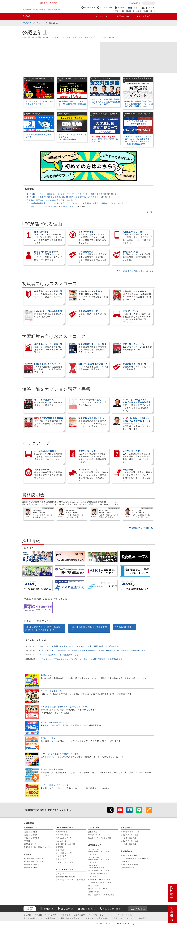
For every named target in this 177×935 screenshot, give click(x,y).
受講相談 (171, 913)
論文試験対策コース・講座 (98, 870)
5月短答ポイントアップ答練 (99, 879)
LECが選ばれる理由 (64, 827)
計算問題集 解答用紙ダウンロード (69, 877)
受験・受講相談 (54, 10)
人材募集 (38, 915)
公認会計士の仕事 (31, 832)
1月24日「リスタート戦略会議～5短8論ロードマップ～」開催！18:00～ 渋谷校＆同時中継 (67, 194)
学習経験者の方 (94, 845)
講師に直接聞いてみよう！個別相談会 (71, 880)
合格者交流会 (61, 856)
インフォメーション (64, 869)
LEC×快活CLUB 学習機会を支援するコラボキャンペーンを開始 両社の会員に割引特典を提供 (79, 646)
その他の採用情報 (123, 627)
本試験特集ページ (128, 851)
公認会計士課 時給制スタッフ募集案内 (88, 627)
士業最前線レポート (31, 844)
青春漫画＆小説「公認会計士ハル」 (38, 847)
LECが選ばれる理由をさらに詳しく (136, 270)
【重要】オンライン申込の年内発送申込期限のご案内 (51, 206)
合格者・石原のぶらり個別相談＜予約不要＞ (47, 200)
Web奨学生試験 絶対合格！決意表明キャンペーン (65, 706)
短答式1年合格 (62, 832)
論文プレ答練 (93, 886)
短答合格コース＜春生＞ (130, 835)
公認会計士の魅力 (31, 835)
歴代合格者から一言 (64, 853)
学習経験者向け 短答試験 (33, 858)
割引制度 (93, 854)
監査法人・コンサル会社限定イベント (103, 838)
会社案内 (27, 915)
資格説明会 (92, 832)
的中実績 (59, 847)
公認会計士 (28, 16)
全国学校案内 (90, 7)
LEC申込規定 (88, 918)
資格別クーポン (48, 738)
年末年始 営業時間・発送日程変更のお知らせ (59, 655)
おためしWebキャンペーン (54, 722)
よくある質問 (61, 874)
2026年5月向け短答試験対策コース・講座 (98, 858)
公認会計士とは (103, 16)
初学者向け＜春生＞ (31, 864)
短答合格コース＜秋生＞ (130, 841)
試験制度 (27, 841)
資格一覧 (28, 10)
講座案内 (125, 861)
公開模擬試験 (93, 892)
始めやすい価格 (62, 835)
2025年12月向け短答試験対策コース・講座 (98, 850)
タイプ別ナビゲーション (130, 832)
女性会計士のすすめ (31, 838)
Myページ (149, 3)
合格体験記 (60, 850)
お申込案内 (50, 918)
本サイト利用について (33, 918)
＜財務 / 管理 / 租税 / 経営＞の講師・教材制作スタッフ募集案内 (43, 628)
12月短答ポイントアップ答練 (99, 883)
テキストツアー (62, 859)
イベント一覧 (94, 827)
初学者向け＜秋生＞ (31, 868)
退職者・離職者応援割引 (52, 769)
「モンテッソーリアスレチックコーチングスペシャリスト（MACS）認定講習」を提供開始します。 (82, 659)
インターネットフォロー (65, 862)
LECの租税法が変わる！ (99, 873)
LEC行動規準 (65, 915)
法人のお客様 (134, 3)
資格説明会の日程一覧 (142, 527)
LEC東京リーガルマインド (33, 23)
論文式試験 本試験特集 (130, 864)
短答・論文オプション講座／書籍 (101, 895)
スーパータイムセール (51, 691)
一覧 (150, 212)
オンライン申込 (106, 7)
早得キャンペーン (49, 675)
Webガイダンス (94, 835)
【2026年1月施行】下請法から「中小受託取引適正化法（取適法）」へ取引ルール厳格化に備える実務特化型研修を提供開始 (93, 650)
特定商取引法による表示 (107, 918)
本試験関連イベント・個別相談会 (135, 858)
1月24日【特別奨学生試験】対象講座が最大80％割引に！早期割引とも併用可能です (64, 197)
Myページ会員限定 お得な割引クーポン (60, 753)
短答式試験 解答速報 (129, 855)
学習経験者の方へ (145, 16)
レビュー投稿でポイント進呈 (55, 785)
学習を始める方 (127, 827)
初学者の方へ (123, 16)
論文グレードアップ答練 (98, 889)
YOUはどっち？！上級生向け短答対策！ (97, 866)
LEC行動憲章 (50, 915)
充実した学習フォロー (64, 838)
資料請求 (121, 7)
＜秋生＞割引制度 (129, 844)
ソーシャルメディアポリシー (123, 915)
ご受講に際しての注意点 (69, 918)
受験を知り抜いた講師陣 (65, 844)
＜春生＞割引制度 (129, 838)
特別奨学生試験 (128, 868)
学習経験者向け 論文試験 (33, 861)
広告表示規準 (79, 915)
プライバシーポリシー (97, 915)
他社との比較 (61, 841)
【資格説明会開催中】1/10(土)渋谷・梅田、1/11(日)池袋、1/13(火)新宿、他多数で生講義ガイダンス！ (73, 203)
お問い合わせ (40, 10)
